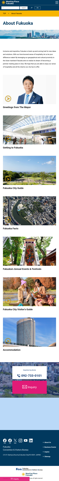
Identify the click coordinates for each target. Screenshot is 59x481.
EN (37, 8)
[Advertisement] (29, 414)
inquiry (46, 452)
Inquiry (16, 479)
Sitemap (47, 456)
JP (32, 8)
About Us (47, 442)
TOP (4, 13)
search (24, 8)
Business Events (50, 447)
